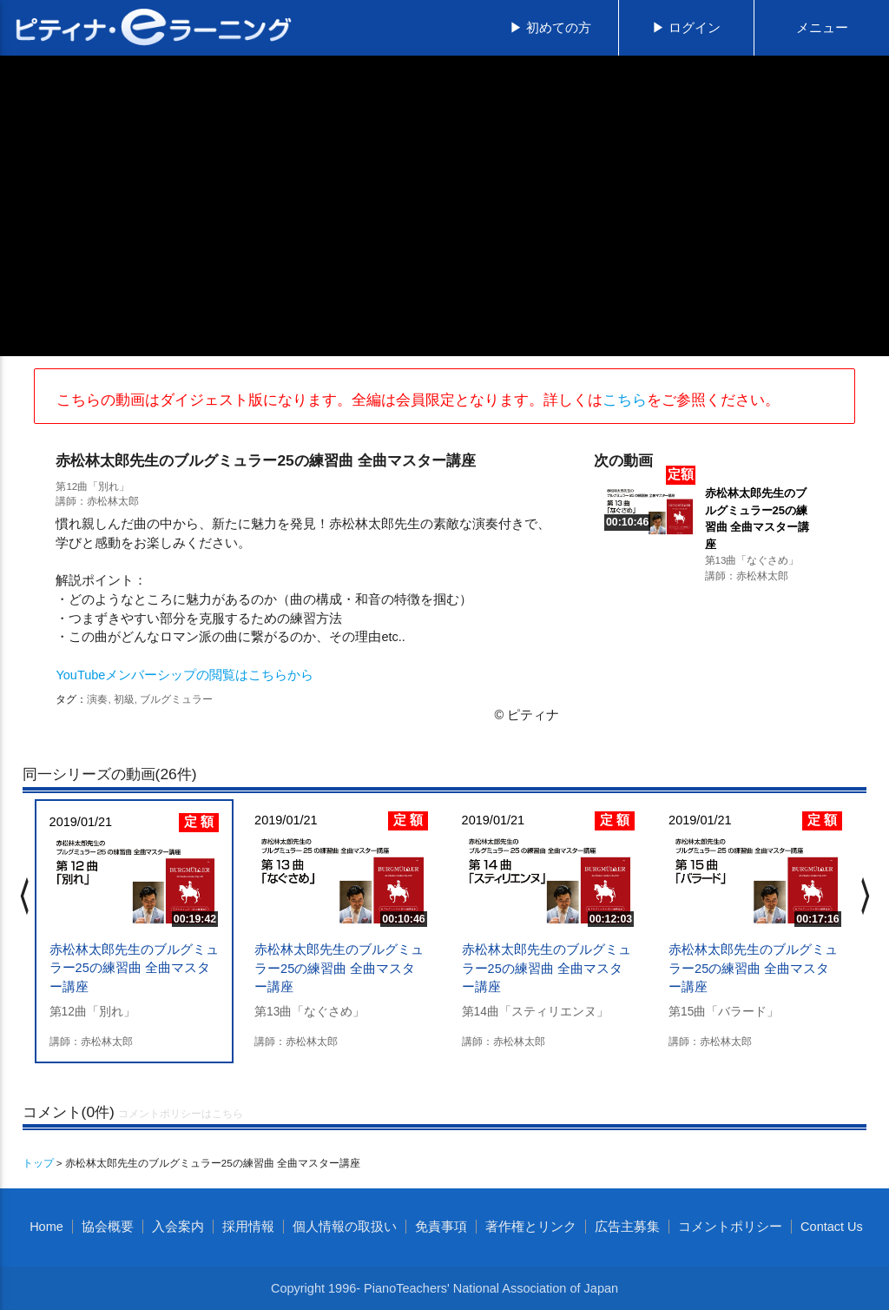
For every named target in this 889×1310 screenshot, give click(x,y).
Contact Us (831, 1227)
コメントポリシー (730, 1227)
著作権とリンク (530, 1227)
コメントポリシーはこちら (180, 1114)
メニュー (822, 28)
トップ (38, 1162)
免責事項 (441, 1227)
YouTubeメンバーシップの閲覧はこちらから (184, 675)
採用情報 (248, 1227)
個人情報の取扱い (345, 1227)
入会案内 (178, 1227)
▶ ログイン (686, 28)
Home (46, 1227)
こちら (625, 399)
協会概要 (108, 1227)
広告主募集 (627, 1227)
